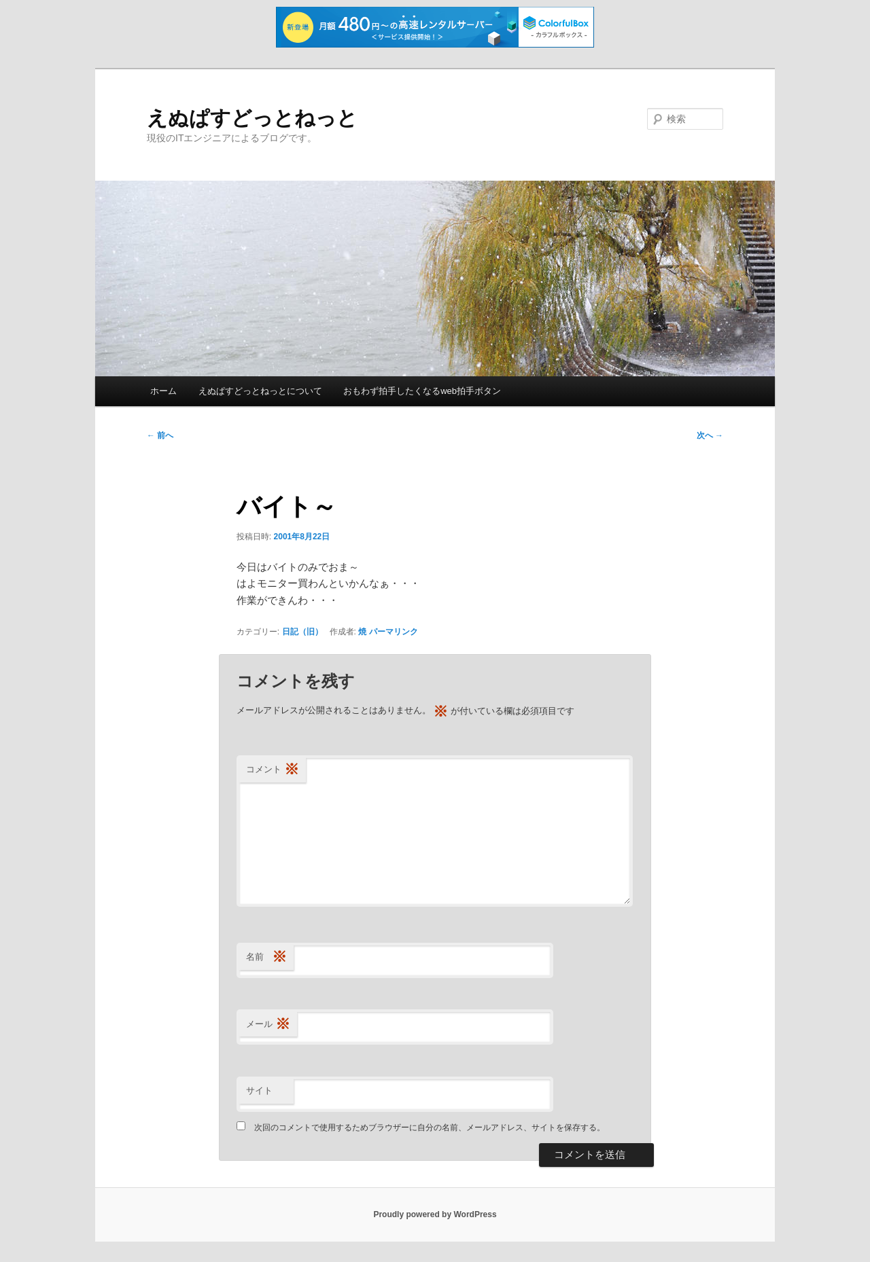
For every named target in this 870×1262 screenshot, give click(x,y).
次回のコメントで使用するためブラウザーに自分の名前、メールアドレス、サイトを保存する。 (429, 1127)
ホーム (163, 391)
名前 (266, 957)
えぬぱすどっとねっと (252, 118)
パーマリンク (393, 631)
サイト (259, 1090)
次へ (710, 435)
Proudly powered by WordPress (434, 1214)
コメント (272, 770)
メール (268, 1024)
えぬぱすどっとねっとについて (260, 391)
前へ (160, 435)
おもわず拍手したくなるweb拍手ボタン (422, 391)
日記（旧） (302, 631)
